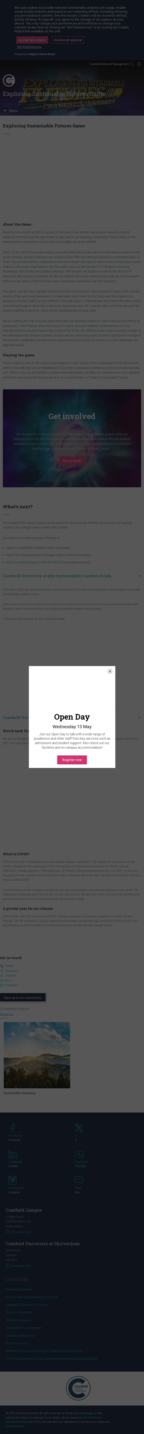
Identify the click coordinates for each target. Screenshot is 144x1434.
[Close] (110, 671)
